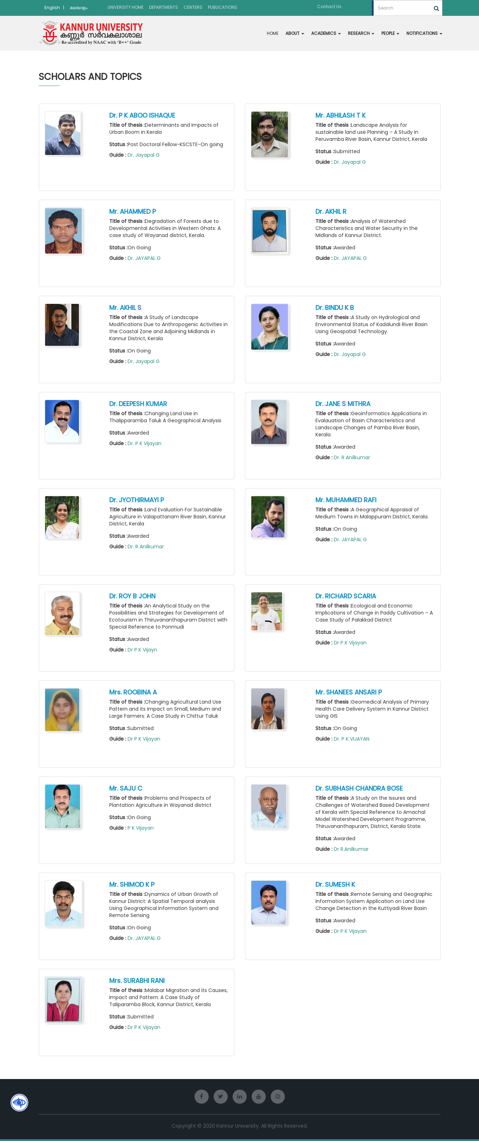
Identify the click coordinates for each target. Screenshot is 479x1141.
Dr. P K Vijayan (144, 443)
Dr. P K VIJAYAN (351, 738)
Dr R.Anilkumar (351, 849)
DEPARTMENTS (163, 7)
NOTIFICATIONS (424, 33)
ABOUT (294, 33)
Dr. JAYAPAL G (144, 258)
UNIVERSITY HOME (125, 7)
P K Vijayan (141, 827)
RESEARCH (361, 33)
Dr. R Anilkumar (352, 457)
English (52, 8)
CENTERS (193, 7)
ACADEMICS (326, 33)
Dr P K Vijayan (350, 642)
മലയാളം (78, 8)
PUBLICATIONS (222, 7)
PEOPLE (390, 33)
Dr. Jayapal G (144, 154)
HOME (272, 33)
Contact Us (329, 7)
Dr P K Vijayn (142, 649)
